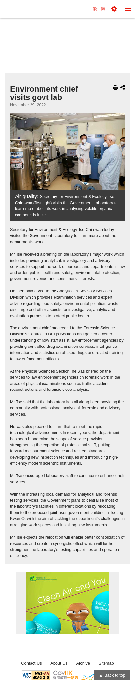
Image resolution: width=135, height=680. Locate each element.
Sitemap (106, 663)
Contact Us (31, 663)
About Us (59, 663)
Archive (83, 663)
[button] (114, 9)
